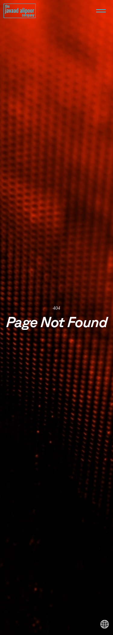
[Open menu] (101, 11)
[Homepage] (20, 11)
